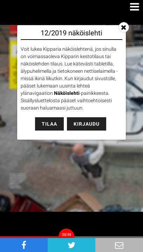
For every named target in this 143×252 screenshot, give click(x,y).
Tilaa (49, 124)
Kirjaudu (87, 124)
